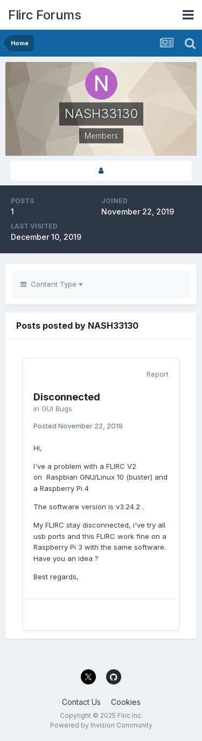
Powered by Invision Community (101, 725)
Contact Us (81, 702)
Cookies (126, 702)
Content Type (51, 284)
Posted (78, 425)
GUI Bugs (56, 408)
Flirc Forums (44, 15)
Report (158, 374)
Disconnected (66, 397)
